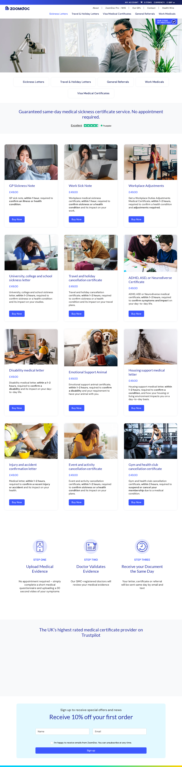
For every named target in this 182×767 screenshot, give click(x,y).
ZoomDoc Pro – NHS (115, 8)
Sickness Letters (58, 13)
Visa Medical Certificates (117, 13)
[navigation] (170, 2)
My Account (131, 3)
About (96, 8)
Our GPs (136, 8)
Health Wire (168, 8)
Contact (151, 8)
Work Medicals (167, 13)
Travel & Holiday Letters (85, 13)
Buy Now (17, 219)
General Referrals (145, 13)
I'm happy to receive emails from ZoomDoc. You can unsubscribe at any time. (91, 742)
